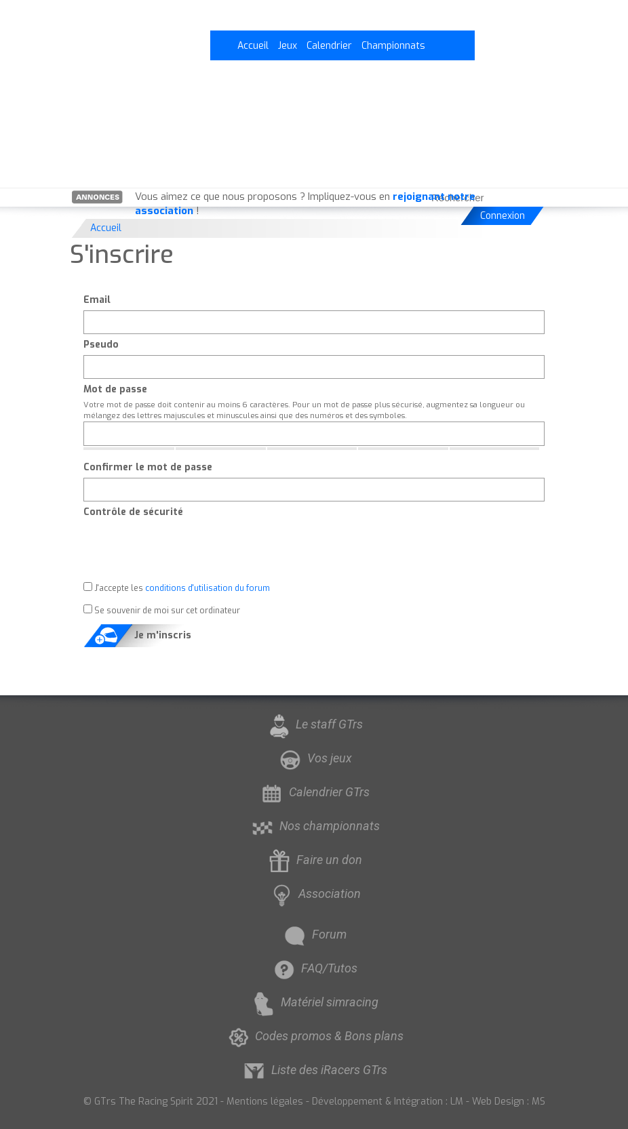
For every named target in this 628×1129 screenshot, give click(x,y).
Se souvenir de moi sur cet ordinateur (161, 610)
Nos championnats (314, 826)
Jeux (287, 45)
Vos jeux (314, 758)
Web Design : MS (508, 1101)
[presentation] (186, 548)
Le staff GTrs (314, 724)
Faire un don (314, 860)
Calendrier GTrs (314, 792)
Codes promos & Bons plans (314, 1036)
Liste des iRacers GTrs (314, 1070)
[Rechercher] (537, 197)
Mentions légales (265, 1101)
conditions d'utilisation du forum (207, 588)
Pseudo (101, 344)
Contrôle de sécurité (133, 512)
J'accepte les (176, 588)
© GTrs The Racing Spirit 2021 (150, 1101)
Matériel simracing (314, 1002)
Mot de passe (115, 389)
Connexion (502, 215)
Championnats (393, 45)
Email (97, 299)
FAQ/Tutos (314, 968)
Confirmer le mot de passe (147, 467)
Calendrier (329, 45)
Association (314, 893)
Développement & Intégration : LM (387, 1101)
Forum (314, 934)
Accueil (253, 45)
